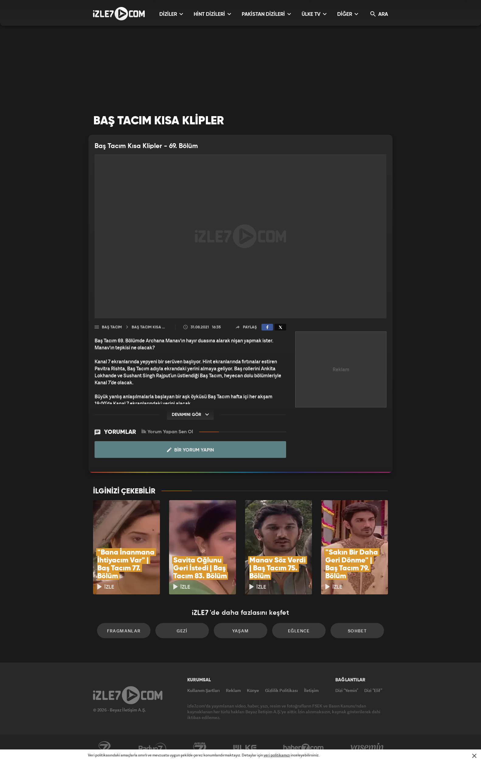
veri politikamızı (277, 755)
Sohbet (357, 631)
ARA (379, 14)
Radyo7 (152, 748)
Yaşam (240, 631)
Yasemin (368, 748)
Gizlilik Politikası (281, 690)
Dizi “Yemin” (346, 690)
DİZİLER (171, 14)
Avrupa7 (199, 748)
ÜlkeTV (245, 748)
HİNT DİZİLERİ (212, 14)
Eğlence (299, 631)
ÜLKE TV (314, 14)
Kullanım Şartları (203, 690)
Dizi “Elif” (373, 690)
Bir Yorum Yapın (190, 450)
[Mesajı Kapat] (474, 755)
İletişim (311, 690)
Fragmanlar (124, 631)
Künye (253, 690)
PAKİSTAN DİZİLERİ (266, 14)
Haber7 (303, 748)
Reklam (233, 690)
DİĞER (347, 14)
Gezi (182, 631)
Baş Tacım (112, 327)
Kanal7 (104, 748)
